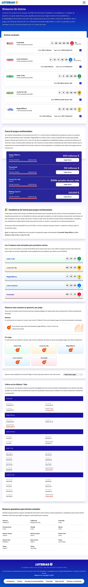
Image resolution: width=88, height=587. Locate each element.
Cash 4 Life (11, 259)
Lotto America (12, 286)
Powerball (10, 295)
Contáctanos (10, 581)
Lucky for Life (12, 268)
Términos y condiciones (74, 581)
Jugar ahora (67, 160)
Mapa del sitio (59, 581)
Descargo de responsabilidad (34, 581)
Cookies (19, 581)
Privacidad (49, 581)
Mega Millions (12, 277)
